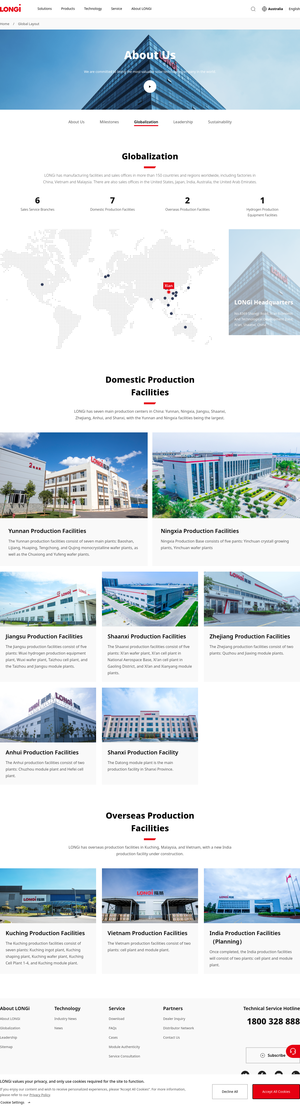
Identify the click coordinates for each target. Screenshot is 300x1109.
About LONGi (10, 1018)
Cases (113, 1037)
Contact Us (171, 1037)
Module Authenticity (124, 1047)
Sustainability (220, 121)
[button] (253, 9)
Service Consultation (124, 1056)
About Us (76, 121)
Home (4, 24)
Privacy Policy (39, 1095)
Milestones (109, 121)
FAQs (112, 1028)
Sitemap (6, 1047)
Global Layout (28, 24)
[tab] (76, 122)
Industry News (65, 1018)
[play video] (150, 86)
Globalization (146, 121)
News (58, 1028)
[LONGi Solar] (10, 9)
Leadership (183, 121)
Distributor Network (178, 1028)
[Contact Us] (293, 1051)
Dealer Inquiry (174, 1018)
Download (116, 1018)
